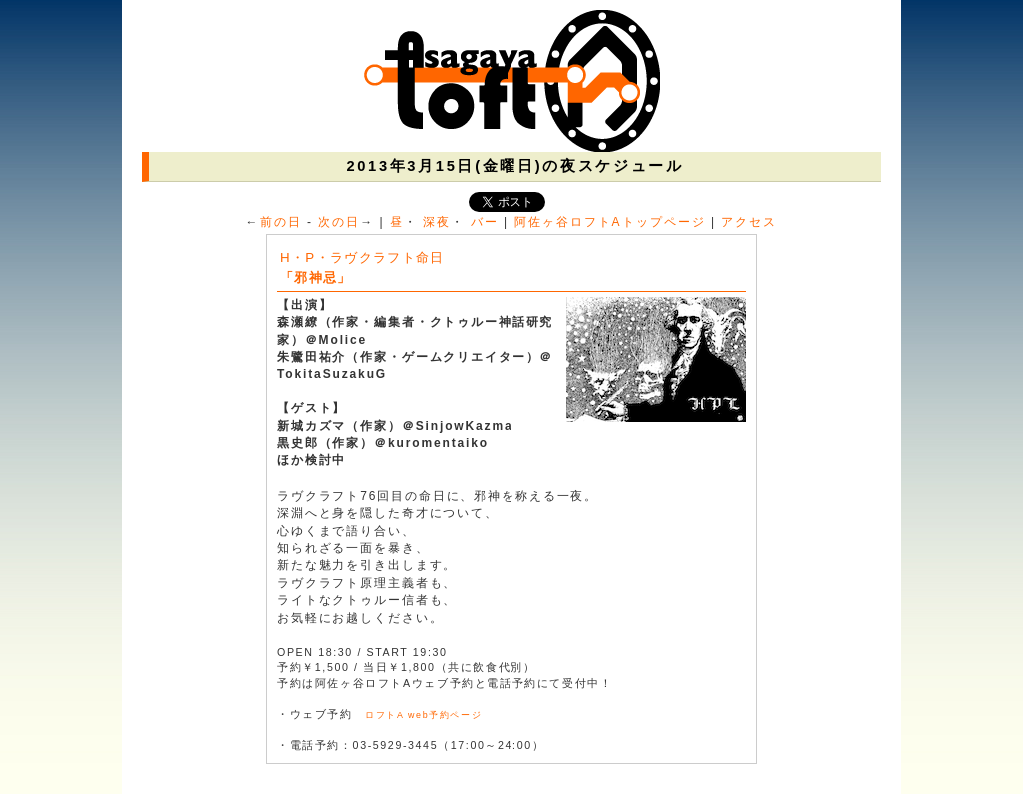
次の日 (339, 222)
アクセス (749, 222)
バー (485, 222)
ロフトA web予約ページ (423, 715)
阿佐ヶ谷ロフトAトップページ (610, 222)
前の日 (281, 222)
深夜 (437, 222)
